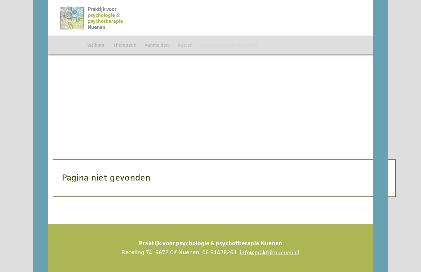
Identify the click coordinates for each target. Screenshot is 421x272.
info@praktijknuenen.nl (269, 252)
